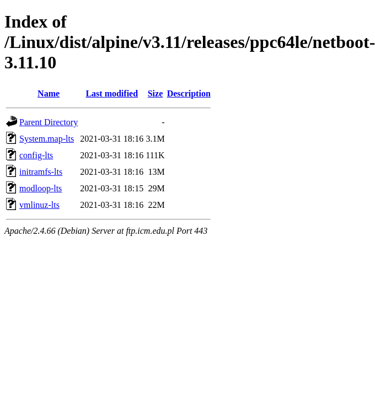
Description (189, 93)
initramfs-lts (40, 171)
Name (49, 93)
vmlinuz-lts (39, 205)
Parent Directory (48, 122)
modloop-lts (40, 188)
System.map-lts (46, 138)
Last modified (111, 93)
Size (155, 93)
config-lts (36, 155)
